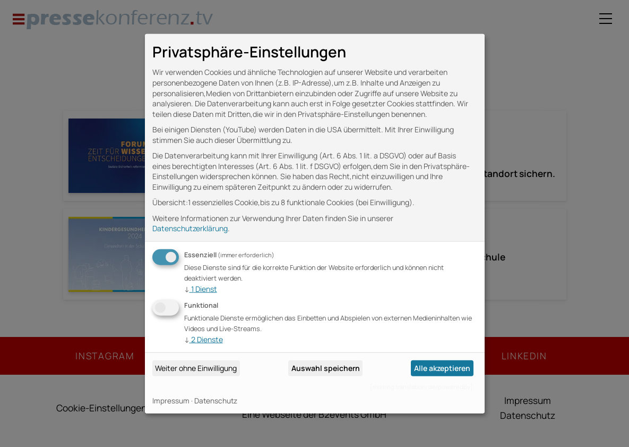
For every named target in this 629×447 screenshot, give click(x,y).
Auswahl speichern (325, 368)
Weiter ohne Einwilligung (196, 368)
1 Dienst (200, 289)
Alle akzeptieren (442, 368)
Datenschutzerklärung (190, 228)
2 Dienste (203, 339)
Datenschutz (215, 401)
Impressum (170, 401)
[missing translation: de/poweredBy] (421, 387)
